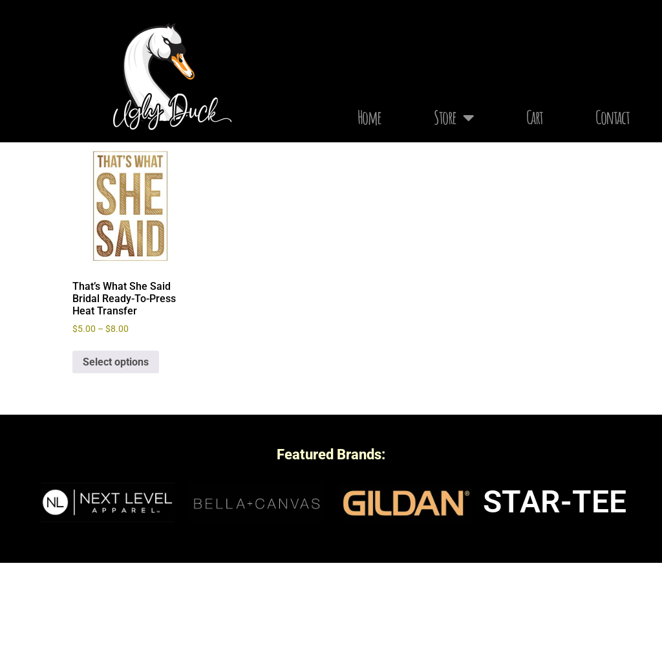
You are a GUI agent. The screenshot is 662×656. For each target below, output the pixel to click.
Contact (612, 117)
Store (454, 117)
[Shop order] (516, 220)
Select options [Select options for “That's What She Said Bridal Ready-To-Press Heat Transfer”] (116, 455)
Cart (534, 117)
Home (369, 117)
